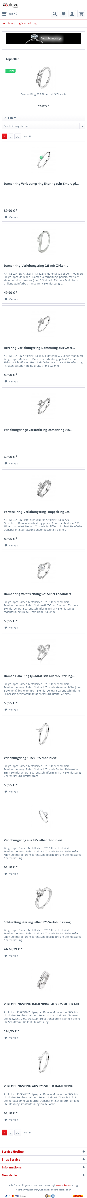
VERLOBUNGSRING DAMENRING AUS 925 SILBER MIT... (43, 1004)
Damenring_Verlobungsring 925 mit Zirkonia (36, 266)
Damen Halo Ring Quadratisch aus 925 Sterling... (39, 676)
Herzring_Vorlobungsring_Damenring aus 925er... (39, 348)
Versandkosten (63, 1185)
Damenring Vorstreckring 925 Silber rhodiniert (37, 594)
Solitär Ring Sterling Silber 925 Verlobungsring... (38, 922)
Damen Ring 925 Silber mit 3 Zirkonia (43, 94)
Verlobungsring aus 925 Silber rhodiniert (33, 840)
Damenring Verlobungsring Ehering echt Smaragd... (41, 184)
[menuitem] (9, 13)
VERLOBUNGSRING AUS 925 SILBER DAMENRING (38, 1086)
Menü (10, 13)
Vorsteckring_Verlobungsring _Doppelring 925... (38, 512)
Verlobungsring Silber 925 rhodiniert (30, 758)
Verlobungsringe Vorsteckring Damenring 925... (38, 430)
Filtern (10, 118)
